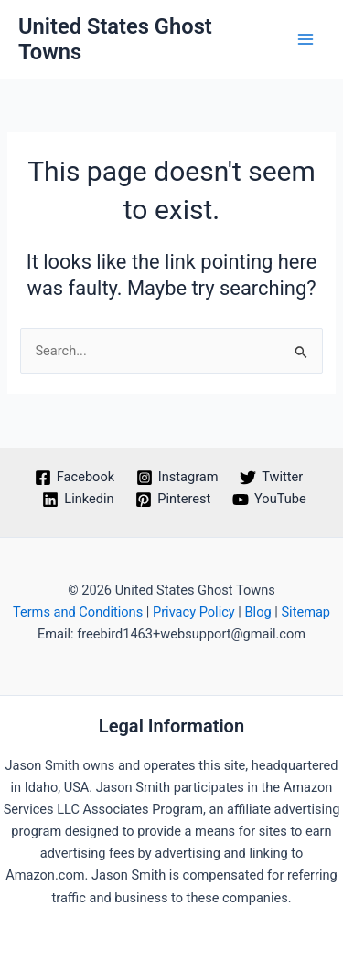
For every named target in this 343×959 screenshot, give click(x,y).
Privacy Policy (194, 612)
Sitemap (305, 612)
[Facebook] (74, 477)
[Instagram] (177, 477)
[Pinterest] (173, 499)
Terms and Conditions (78, 612)
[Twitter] (271, 477)
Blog (258, 612)
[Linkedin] (79, 499)
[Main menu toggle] (305, 39)
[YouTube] (269, 499)
